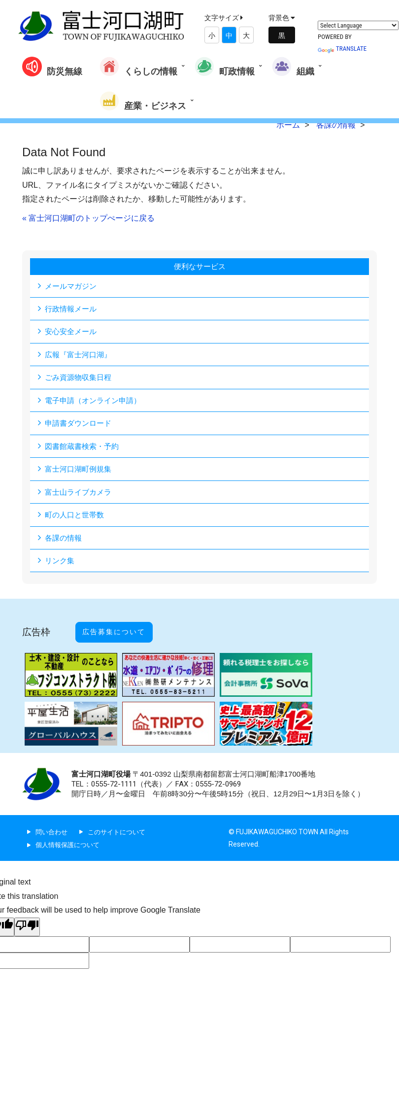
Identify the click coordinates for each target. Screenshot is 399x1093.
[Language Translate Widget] (358, 25)
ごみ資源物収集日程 (80, 379)
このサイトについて (121, 825)
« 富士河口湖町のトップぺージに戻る (88, 218)
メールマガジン (72, 286)
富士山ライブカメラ (80, 494)
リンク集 (60, 564)
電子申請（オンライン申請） (96, 402)
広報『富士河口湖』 (80, 355)
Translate (342, 48)
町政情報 (225, 66)
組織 (293, 66)
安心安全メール (72, 332)
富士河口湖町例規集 (80, 471)
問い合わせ (52, 825)
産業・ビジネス (143, 101)
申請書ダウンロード (80, 425)
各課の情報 (64, 541)
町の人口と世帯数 (76, 517)
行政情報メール (72, 309)
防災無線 (52, 66)
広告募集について (124, 630)
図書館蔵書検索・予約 (84, 448)
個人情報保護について (69, 838)
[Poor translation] (27, 920)
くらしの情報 (138, 66)
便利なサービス (199, 266)
